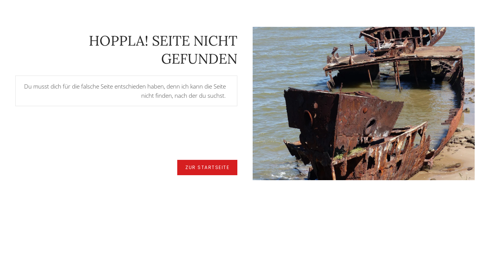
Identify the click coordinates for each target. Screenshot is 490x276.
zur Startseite (207, 167)
